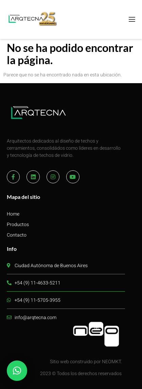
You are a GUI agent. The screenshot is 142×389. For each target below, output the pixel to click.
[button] (17, 370)
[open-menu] (131, 19)
